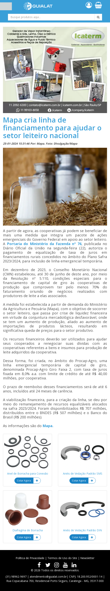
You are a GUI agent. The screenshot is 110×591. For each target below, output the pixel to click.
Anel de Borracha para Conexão (27, 473)
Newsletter (87, 558)
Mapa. (48, 425)
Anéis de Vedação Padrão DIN (82, 530)
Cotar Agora (24, 480)
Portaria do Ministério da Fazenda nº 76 (44, 243)
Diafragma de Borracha (27, 530)
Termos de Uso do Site (62, 558)
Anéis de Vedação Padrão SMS (82, 473)
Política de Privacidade (30, 558)
